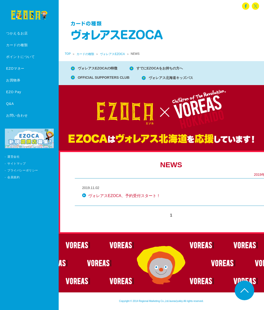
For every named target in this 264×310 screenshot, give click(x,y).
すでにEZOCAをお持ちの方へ (169, 68)
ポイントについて (20, 57)
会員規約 (13, 177)
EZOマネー (15, 68)
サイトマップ (16, 163)
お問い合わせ (17, 115)
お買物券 (13, 80)
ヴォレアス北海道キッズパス (181, 78)
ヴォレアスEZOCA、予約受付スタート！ (124, 197)
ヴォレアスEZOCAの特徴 (100, 68)
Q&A (10, 104)
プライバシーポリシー (22, 170)
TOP (68, 53)
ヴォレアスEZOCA (112, 54)
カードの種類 (17, 45)
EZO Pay (13, 92)
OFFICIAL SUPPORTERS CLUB (107, 78)
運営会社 (13, 156)
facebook (245, 6)
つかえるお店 (17, 33)
